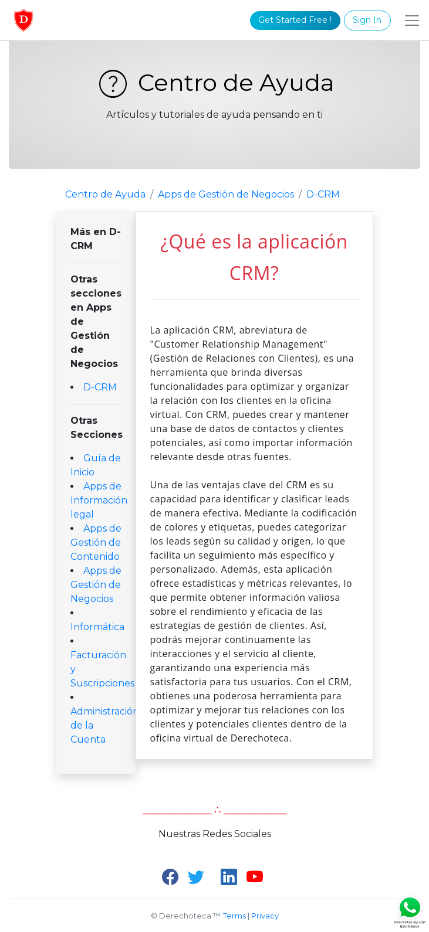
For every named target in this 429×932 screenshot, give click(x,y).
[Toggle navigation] (412, 20)
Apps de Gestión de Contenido (95, 542)
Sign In (367, 20)
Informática (97, 626)
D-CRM (323, 194)
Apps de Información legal (98, 500)
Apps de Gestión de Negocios (226, 194)
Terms (234, 915)
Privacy (265, 915)
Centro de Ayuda (214, 82)
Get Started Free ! (295, 20)
